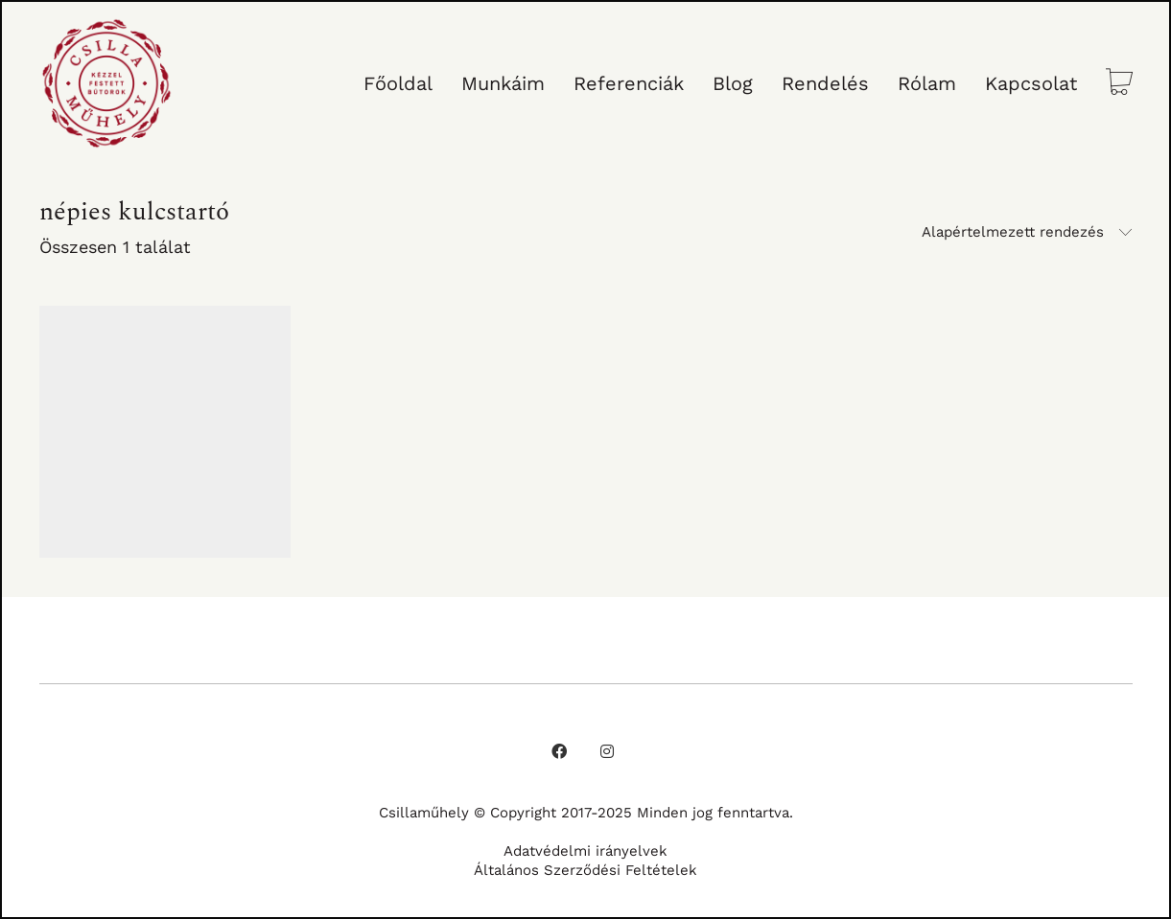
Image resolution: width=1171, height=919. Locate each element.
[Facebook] (559, 751)
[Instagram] (607, 751)
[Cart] (1119, 83)
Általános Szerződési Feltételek (585, 870)
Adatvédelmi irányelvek (585, 851)
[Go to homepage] (106, 83)
